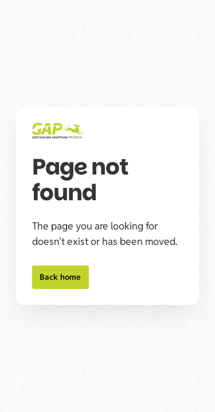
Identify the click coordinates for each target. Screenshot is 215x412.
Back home (60, 277)
